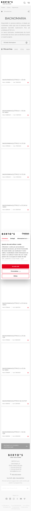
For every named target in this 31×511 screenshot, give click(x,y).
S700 (22, 49)
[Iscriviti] (27, 488)
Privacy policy (15, 507)
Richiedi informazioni (15, 42)
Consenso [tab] (5, 238)
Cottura (8, 7)
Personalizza (15, 271)
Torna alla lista (6, 11)
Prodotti (3, 7)
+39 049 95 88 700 (16, 467)
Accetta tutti (15, 266)
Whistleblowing (15, 508)
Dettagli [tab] (12, 238)
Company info (7, 507)
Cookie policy (24, 507)
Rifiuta (15, 276)
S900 (16, 49)
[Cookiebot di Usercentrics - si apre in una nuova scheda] (22, 234)
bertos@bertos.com (15, 471)
